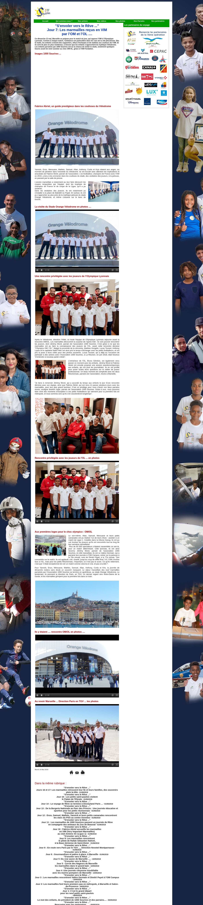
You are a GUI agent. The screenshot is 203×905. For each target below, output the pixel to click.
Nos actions (83, 21)
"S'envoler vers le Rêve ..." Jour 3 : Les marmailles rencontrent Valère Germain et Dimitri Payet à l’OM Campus (72, 863)
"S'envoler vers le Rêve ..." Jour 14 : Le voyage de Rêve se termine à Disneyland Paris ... (72, 801)
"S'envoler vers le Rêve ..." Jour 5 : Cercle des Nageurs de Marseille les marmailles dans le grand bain (76, 852)
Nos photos (120, 21)
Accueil (45, 21)
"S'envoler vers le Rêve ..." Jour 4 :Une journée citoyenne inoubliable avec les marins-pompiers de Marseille (75, 858)
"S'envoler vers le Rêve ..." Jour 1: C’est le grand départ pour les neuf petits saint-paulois (77, 874)
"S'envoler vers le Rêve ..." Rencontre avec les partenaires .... (73, 885)
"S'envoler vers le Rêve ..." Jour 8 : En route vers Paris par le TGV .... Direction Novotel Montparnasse (71, 839)
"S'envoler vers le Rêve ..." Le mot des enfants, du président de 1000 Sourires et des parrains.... (72, 881)
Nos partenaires (157, 21)
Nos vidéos (101, 21)
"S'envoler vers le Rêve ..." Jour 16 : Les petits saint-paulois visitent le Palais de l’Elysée (77, 796)
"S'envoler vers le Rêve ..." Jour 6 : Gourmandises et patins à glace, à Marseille (72, 843)
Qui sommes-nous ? (64, 21)
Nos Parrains (139, 21)
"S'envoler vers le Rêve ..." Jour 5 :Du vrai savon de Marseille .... (72, 847)
